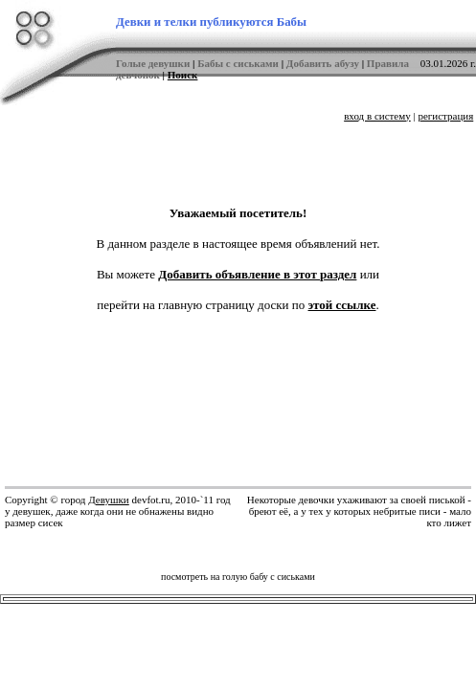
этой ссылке (342, 305)
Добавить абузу (322, 63)
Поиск (183, 74)
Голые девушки (153, 63)
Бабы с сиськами (238, 63)
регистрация (445, 116)
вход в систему (377, 116)
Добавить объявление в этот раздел (257, 274)
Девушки (108, 499)
